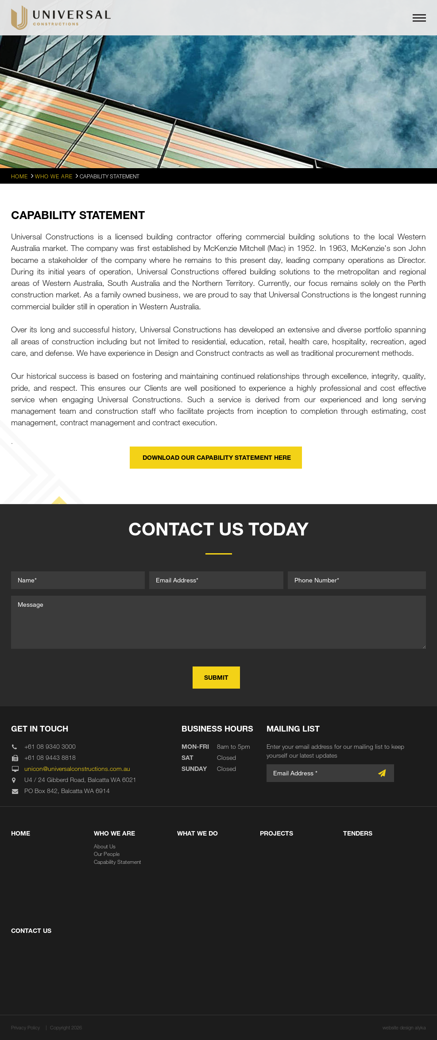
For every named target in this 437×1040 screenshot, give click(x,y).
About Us (105, 846)
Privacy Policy (25, 1027)
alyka (420, 1027)
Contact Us (31, 930)
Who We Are (114, 833)
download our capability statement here (216, 457)
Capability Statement (117, 861)
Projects (276, 833)
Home (20, 833)
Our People (107, 853)
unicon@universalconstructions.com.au (77, 768)
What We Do (197, 833)
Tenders (357, 833)
